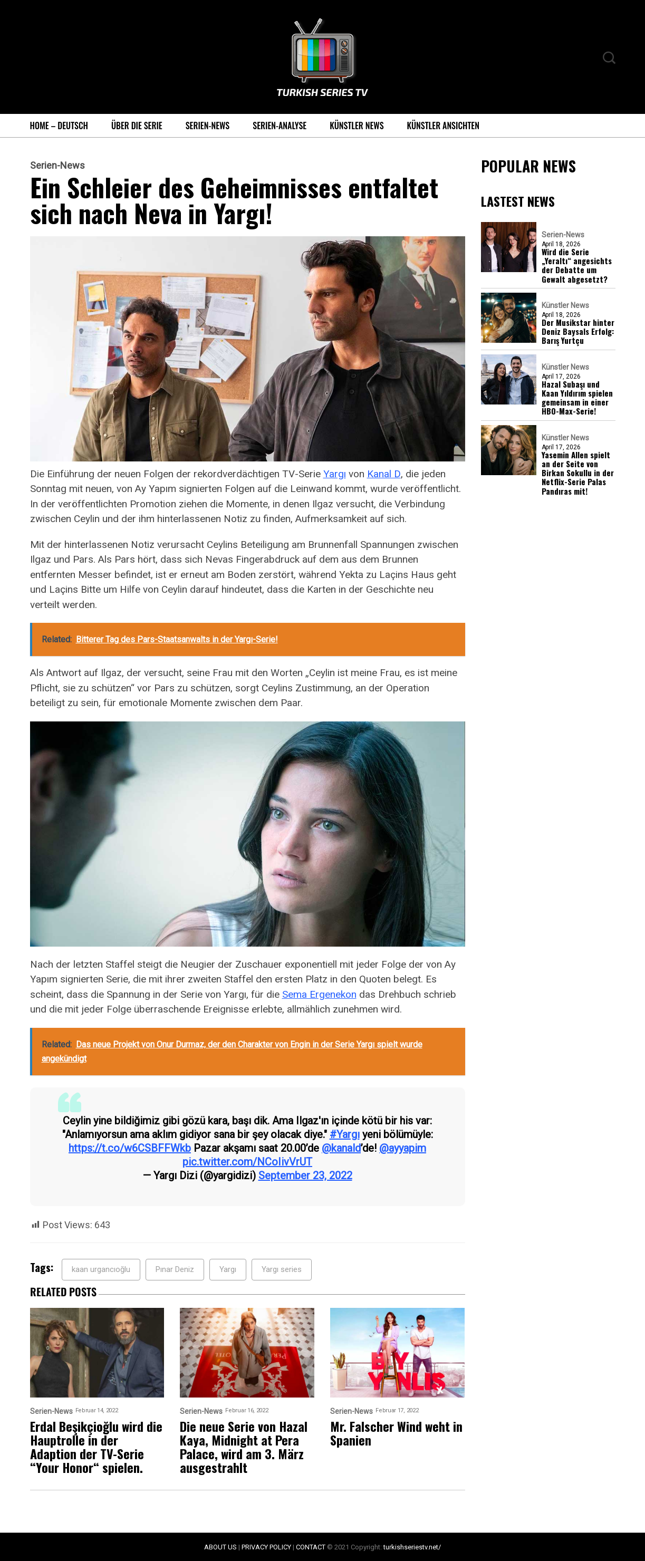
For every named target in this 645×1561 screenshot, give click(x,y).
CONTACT (310, 1547)
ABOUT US (220, 1547)
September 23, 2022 (305, 1175)
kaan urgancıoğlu (101, 1269)
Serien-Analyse (279, 125)
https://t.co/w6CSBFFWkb (130, 1148)
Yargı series (282, 1269)
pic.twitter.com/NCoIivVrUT (247, 1161)
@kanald (341, 1148)
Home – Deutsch (59, 125)
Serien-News (208, 125)
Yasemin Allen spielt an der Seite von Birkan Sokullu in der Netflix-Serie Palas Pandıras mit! (578, 473)
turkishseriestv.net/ (412, 1547)
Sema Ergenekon (319, 994)
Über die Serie (136, 125)
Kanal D (384, 474)
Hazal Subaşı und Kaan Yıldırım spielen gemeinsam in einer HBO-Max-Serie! (577, 398)
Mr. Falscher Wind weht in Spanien (396, 1433)
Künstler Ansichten (443, 125)
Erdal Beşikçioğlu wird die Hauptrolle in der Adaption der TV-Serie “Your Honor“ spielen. (96, 1446)
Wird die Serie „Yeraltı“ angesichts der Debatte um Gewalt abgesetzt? (577, 265)
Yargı (334, 474)
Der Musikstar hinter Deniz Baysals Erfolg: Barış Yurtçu (578, 331)
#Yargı (345, 1134)
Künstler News (356, 125)
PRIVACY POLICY (266, 1547)
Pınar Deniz (175, 1269)
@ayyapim (402, 1148)
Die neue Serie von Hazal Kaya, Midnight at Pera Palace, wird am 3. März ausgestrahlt (243, 1446)
